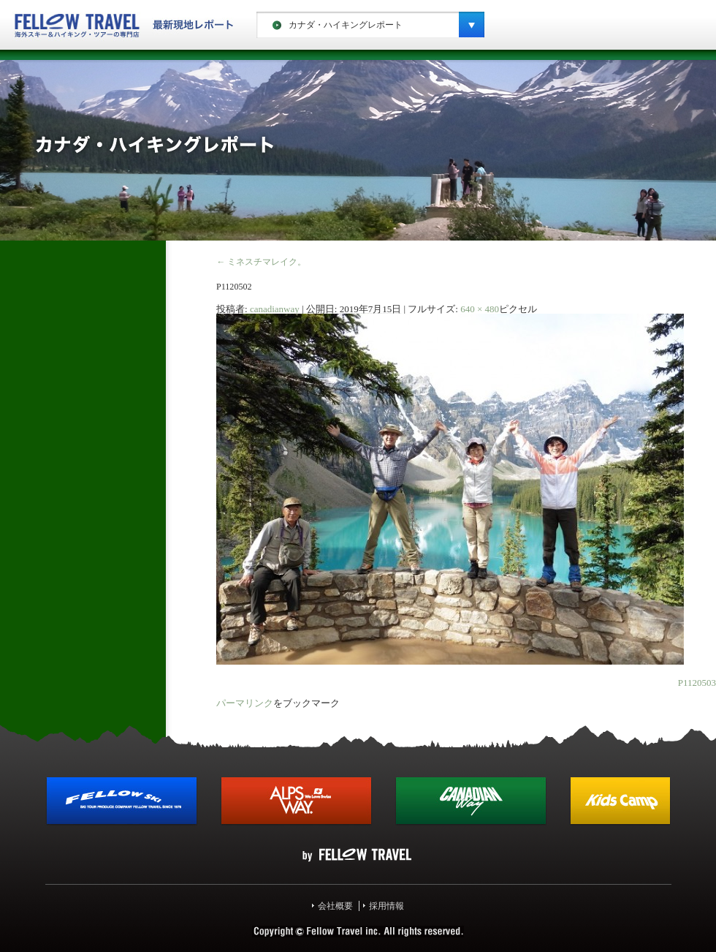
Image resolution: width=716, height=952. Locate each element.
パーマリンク (244, 703)
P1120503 (697, 682)
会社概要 (335, 906)
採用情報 (386, 906)
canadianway (275, 308)
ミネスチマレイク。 (261, 262)
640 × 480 (479, 308)
